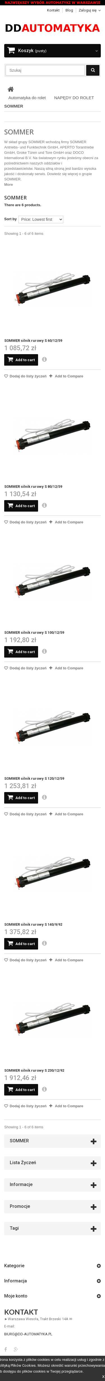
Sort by (10, 219)
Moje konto (15, 1296)
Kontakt (53, 10)
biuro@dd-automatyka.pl (28, 1334)
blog (69, 10)
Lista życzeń (23, 1162)
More (8, 184)
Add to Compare (69, 376)
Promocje (20, 1206)
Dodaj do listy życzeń (27, 376)
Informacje (21, 1184)
